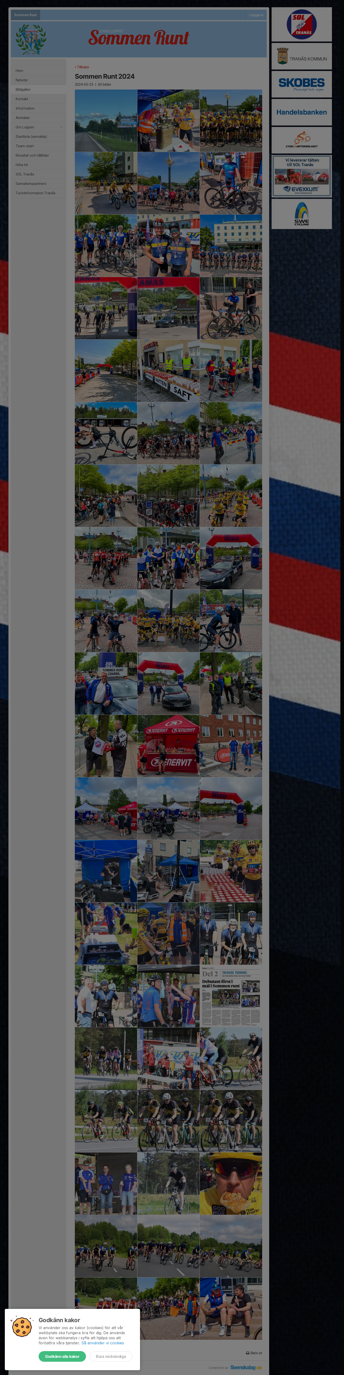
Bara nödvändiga (111, 1356)
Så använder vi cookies (102, 1342)
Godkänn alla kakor (62, 1356)
